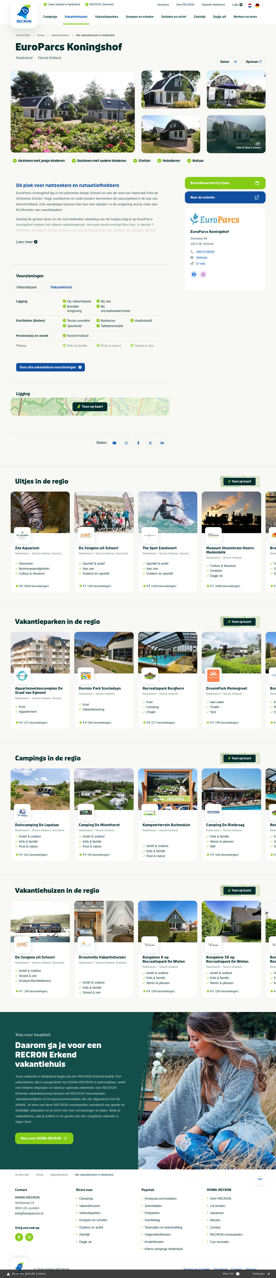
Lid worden (217, 1206)
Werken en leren (245, 17)
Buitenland (122, 962)
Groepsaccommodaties (161, 1198)
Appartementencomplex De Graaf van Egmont (39, 690)
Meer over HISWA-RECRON (44, 1138)
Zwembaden (153, 1206)
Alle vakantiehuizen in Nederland (95, 35)
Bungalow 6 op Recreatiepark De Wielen (164, 959)
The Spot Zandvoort (160, 548)
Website (201, 257)
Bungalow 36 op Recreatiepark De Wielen (227, 959)
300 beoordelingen (99, 722)
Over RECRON (185, 4)
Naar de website (224, 197)
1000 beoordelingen (164, 586)
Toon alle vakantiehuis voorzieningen (51, 367)
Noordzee (58, 553)
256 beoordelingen (163, 991)
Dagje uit (219, 17)
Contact (215, 1227)
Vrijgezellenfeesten (158, 1234)
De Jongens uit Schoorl (98, 548)
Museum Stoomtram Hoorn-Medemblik (230, 550)
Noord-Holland (41, 553)
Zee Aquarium (27, 548)
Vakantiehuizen (76, 17)
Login (237, 4)
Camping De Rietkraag (225, 825)
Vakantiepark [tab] (26, 287)
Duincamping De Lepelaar (37, 825)
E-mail (200, 263)
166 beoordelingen (227, 854)
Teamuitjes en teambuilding (163, 1227)
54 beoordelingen (98, 854)
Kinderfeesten (154, 1242)
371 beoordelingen (36, 722)
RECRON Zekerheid (99, 4)
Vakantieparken (106, 17)
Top (259, 1178)
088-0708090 (205, 252)
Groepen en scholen (140, 17)
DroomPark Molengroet (226, 688)
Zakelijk (200, 17)
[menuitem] (50, 16)
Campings (50, 17)
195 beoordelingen (99, 586)
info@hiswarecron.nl (29, 1213)
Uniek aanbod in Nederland (62, 4)
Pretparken (152, 1213)
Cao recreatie (219, 1242)
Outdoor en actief (173, 17)
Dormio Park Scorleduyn (100, 688)
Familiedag (152, 1220)
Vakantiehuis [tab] (61, 287)
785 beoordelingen (227, 722)
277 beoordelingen (163, 722)
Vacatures (163, 4)
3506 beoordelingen (36, 586)
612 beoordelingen (36, 854)
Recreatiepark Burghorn (163, 688)
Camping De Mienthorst (99, 825)
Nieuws (215, 1220)
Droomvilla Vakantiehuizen (102, 957)
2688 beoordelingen (227, 586)
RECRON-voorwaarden (226, 1234)
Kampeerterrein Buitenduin (166, 825)
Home (41, 35)
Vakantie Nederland (213, 4)
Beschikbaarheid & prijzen (224, 183)
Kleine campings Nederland (164, 1249)
